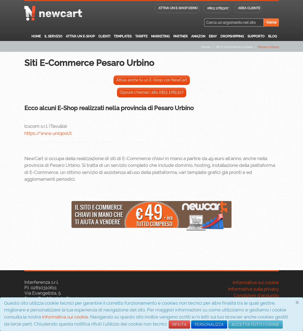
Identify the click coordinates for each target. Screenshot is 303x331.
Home (36, 36)
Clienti (104, 36)
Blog (272, 36)
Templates (123, 36)
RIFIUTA (179, 324)
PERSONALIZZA (209, 324)
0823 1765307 (218, 8)
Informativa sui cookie (65, 317)
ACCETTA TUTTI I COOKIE (255, 324)
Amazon (198, 36)
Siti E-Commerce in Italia (234, 47)
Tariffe (141, 36)
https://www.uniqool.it (48, 133)
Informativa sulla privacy (253, 289)
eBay (213, 36)
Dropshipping (232, 36)
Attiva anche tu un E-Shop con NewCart (151, 80)
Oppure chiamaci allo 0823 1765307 (152, 92)
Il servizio (53, 36)
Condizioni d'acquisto (256, 295)
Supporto (256, 36)
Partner (180, 36)
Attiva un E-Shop (80, 36)
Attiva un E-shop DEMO (178, 8)
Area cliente (249, 8)
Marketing (160, 36)
